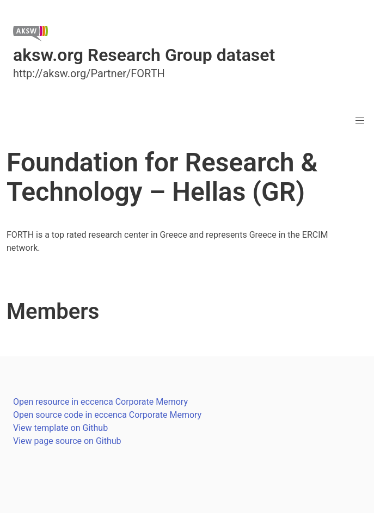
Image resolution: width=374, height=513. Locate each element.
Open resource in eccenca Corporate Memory (100, 402)
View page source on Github (67, 441)
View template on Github (60, 428)
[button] (360, 121)
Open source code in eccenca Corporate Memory (107, 415)
